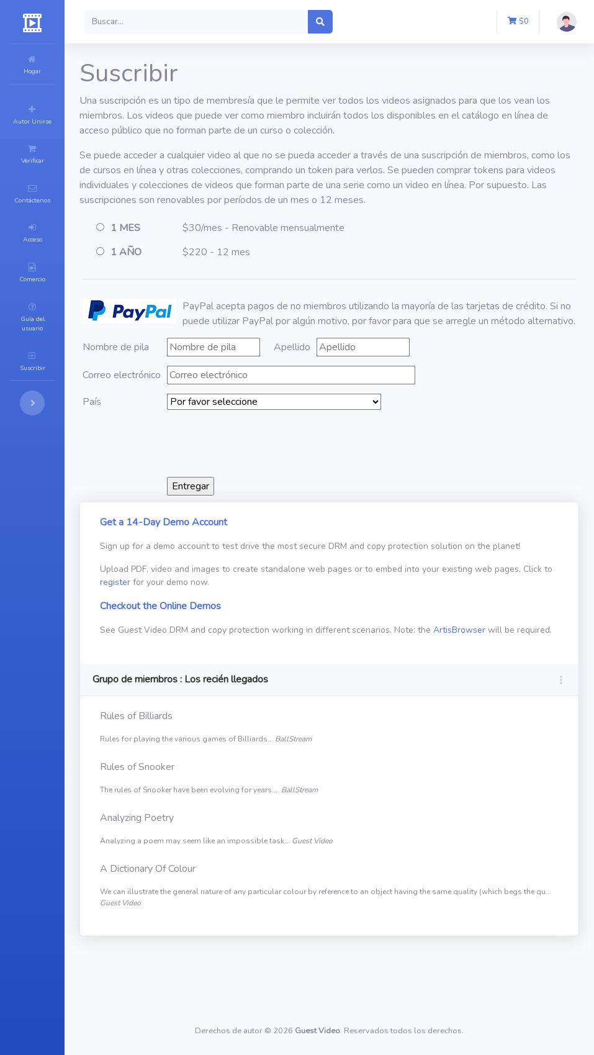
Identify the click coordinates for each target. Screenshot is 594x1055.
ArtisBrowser (200, 686)
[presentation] (335, 473)
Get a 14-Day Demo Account (238, 552)
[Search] (271, 22)
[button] (479, 21)
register (269, 625)
